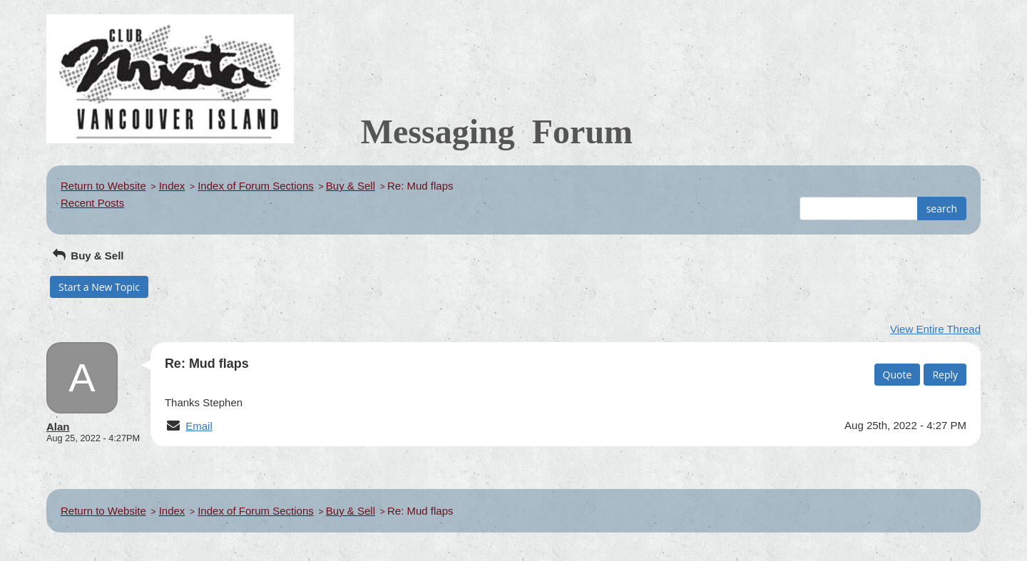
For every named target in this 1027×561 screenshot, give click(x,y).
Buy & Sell (350, 186)
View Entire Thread (935, 329)
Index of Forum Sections (256, 186)
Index (172, 186)
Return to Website (103, 186)
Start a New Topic (99, 287)
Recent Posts (92, 203)
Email (199, 426)
